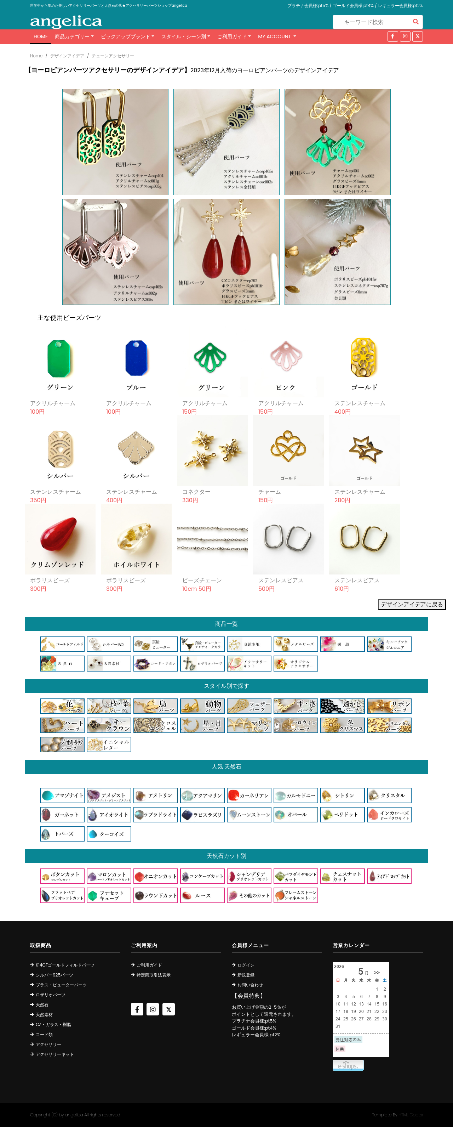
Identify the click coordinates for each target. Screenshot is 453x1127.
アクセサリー (48, 1044)
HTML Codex (410, 1115)
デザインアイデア (67, 56)
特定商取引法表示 (154, 975)
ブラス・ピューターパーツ (61, 985)
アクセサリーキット (55, 1054)
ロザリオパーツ (50, 995)
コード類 (44, 1034)
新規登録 (245, 975)
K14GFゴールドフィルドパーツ (65, 965)
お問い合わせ (250, 985)
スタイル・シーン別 (183, 36)
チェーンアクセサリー (113, 56)
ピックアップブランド (125, 36)
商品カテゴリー (72, 36)
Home (41, 36)
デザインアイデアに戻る (412, 604)
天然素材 (44, 1015)
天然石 (42, 1005)
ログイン (245, 965)
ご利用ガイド (232, 36)
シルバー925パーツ (54, 975)
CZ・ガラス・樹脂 (53, 1024)
